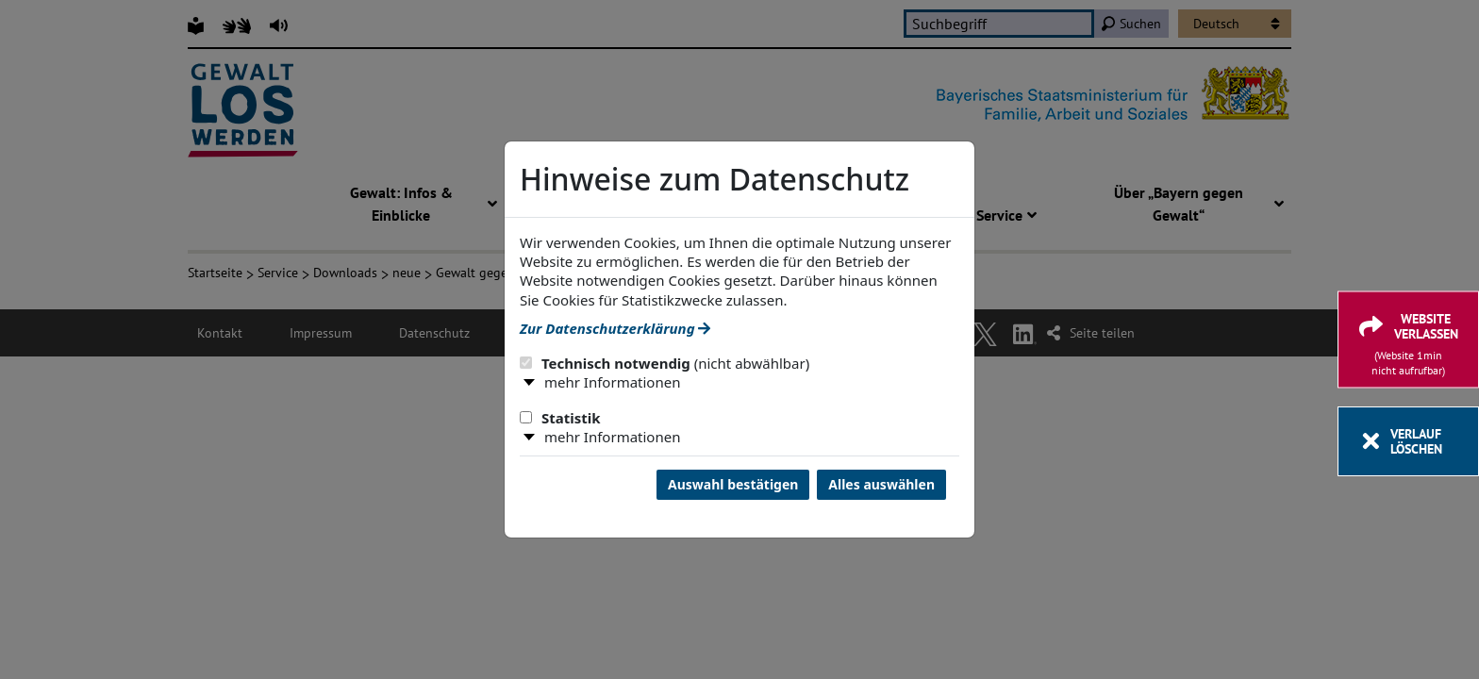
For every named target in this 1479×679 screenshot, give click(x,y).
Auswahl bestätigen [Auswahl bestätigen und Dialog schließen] (733, 484)
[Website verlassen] (1408, 340)
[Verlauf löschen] (1408, 441)
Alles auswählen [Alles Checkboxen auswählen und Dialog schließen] (881, 484)
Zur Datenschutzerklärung (615, 328)
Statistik (560, 417)
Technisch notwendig (664, 363)
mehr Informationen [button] (612, 382)
